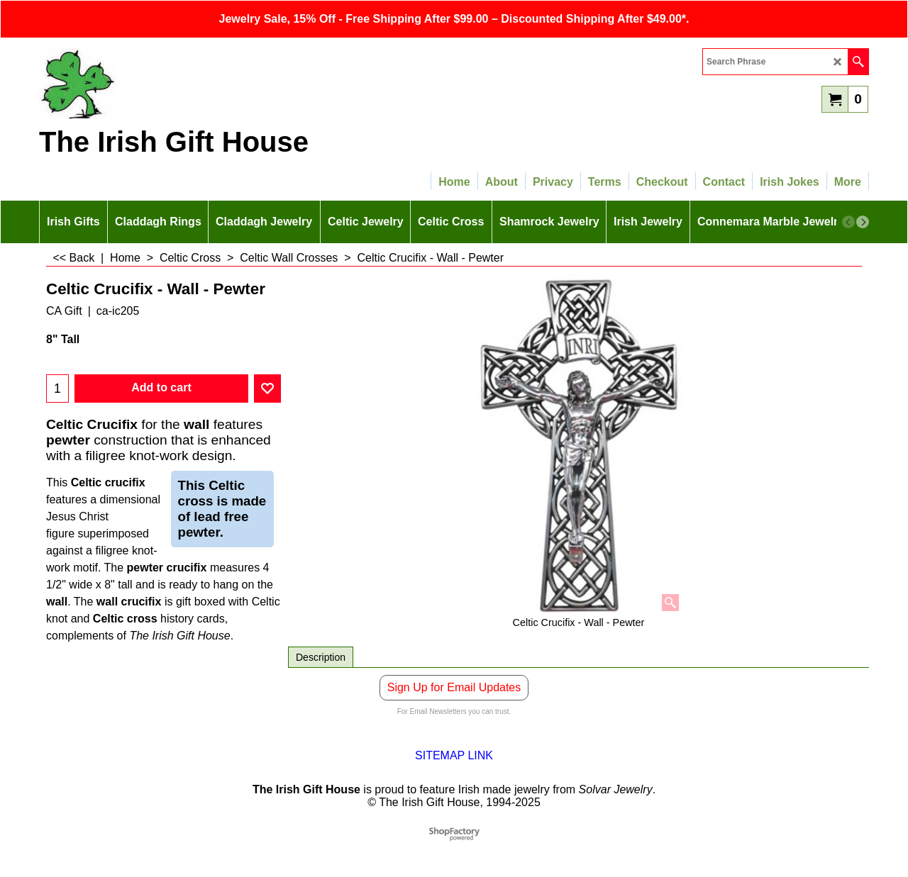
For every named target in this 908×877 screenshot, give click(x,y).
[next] (862, 222)
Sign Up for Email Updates (454, 687)
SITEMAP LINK (454, 755)
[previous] (848, 222)
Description (320, 657)
